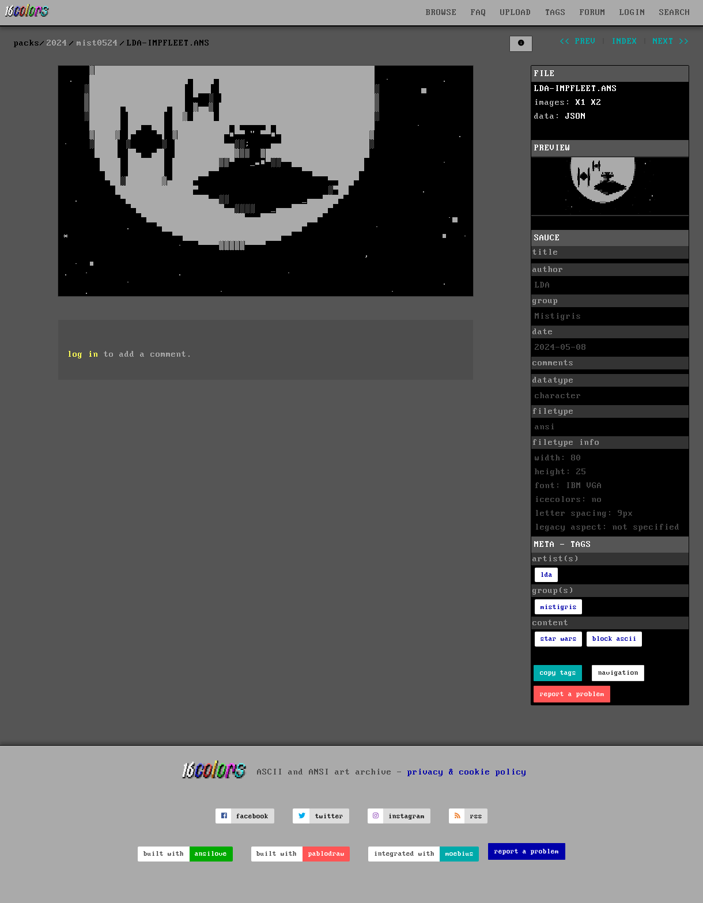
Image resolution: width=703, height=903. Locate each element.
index (624, 41)
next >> (671, 41)
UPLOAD (515, 12)
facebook (252, 816)
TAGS (555, 12)
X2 (596, 102)
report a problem (572, 694)
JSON (575, 116)
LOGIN (632, 12)
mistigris (559, 607)
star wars (559, 639)
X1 (581, 102)
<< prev (578, 41)
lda (547, 575)
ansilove (211, 853)
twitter (329, 816)
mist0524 (97, 43)
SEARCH (674, 12)
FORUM (593, 12)
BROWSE (441, 12)
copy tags (558, 673)
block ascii (614, 639)
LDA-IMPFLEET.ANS (575, 88)
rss (476, 816)
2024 (57, 43)
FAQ (478, 12)
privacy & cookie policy (467, 772)
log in (83, 354)
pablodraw (326, 853)
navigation (618, 673)
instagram (406, 816)
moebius (459, 853)
